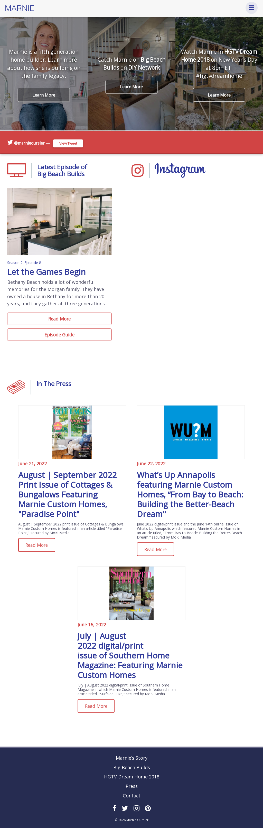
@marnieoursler (29, 143)
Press (131, 796)
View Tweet (70, 142)
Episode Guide (59, 344)
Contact (132, 806)
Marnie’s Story (131, 768)
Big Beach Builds (132, 777)
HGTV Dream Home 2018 (132, 787)
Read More (59, 326)
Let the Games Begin (48, 279)
